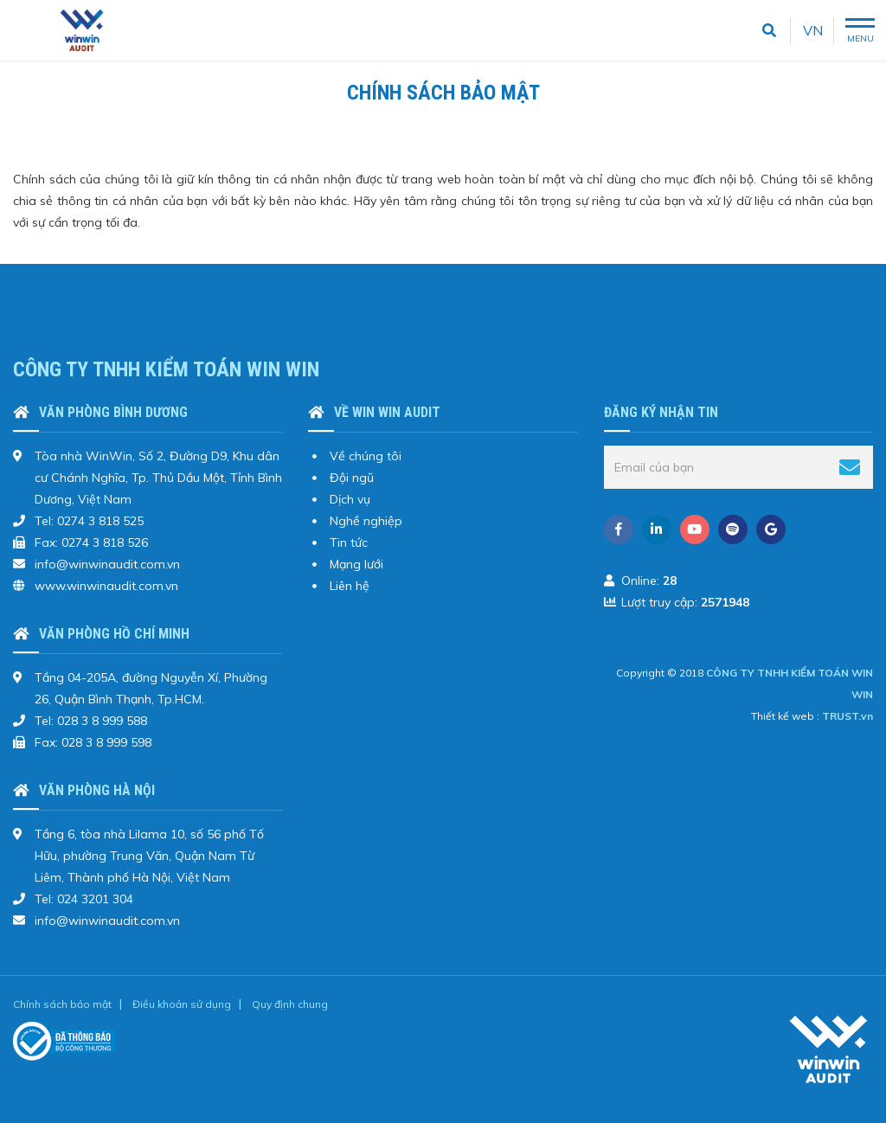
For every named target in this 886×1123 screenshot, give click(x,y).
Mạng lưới (356, 564)
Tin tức (349, 542)
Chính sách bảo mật (62, 1004)
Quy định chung (290, 1004)
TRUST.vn (847, 715)
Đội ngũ (352, 477)
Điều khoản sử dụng (181, 1004)
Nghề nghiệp (366, 521)
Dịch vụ (350, 499)
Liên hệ (349, 586)
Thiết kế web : (785, 715)
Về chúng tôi (365, 456)
